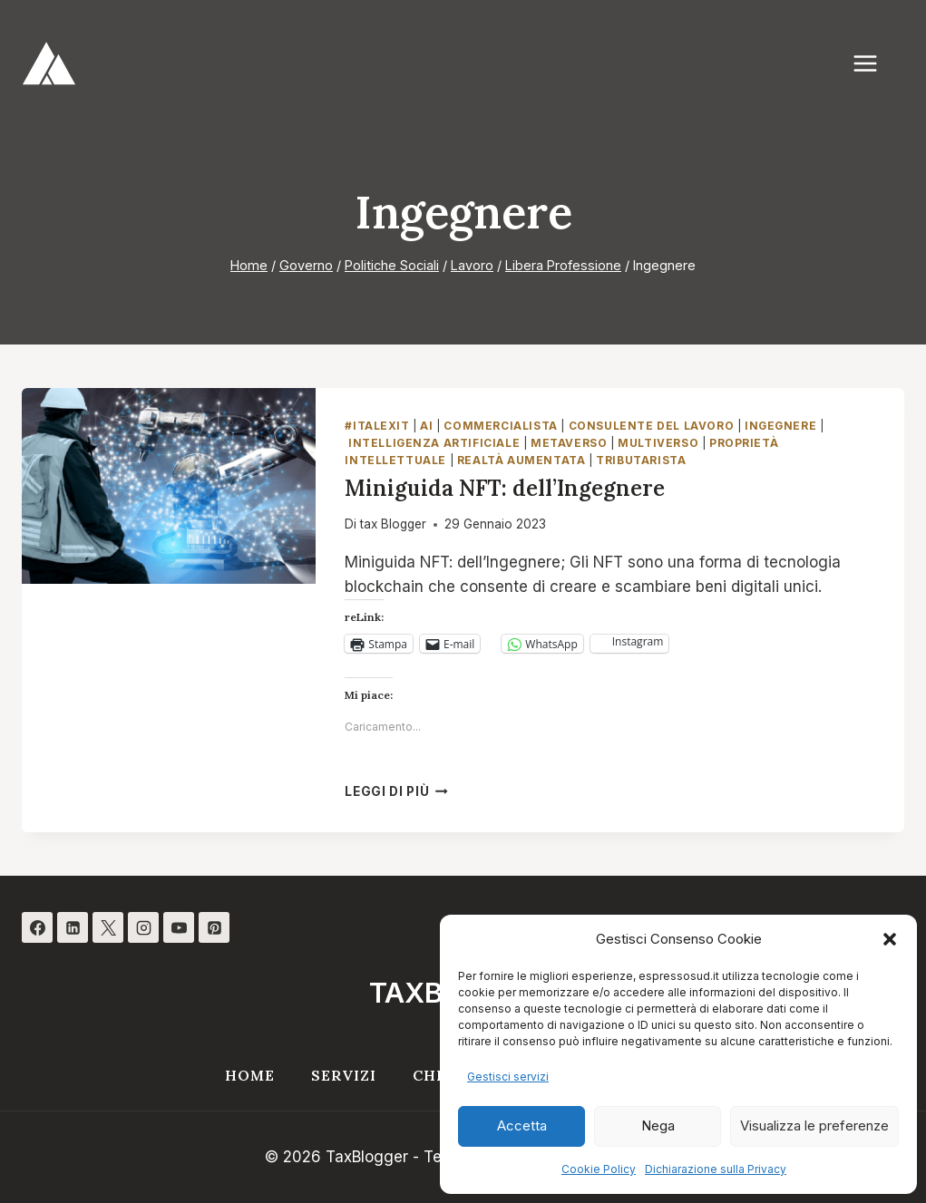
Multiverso (658, 443)
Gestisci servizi (508, 1076)
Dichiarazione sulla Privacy (715, 1169)
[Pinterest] (214, 927)
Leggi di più (396, 791)
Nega (658, 1125)
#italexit (377, 425)
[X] (108, 927)
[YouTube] (178, 927)
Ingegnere (780, 425)
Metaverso (569, 443)
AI (426, 425)
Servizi (343, 1075)
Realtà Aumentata (521, 460)
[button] (890, 939)
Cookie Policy (598, 1169)
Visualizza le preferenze (814, 1125)
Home (250, 1075)
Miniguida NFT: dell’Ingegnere (505, 488)
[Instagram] (143, 927)
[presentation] (169, 486)
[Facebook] (37, 927)
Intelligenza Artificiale (434, 443)
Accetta (522, 1125)
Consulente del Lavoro (652, 425)
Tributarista (641, 460)
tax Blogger (393, 524)
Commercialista (500, 425)
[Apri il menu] (874, 63)
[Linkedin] (72, 927)
